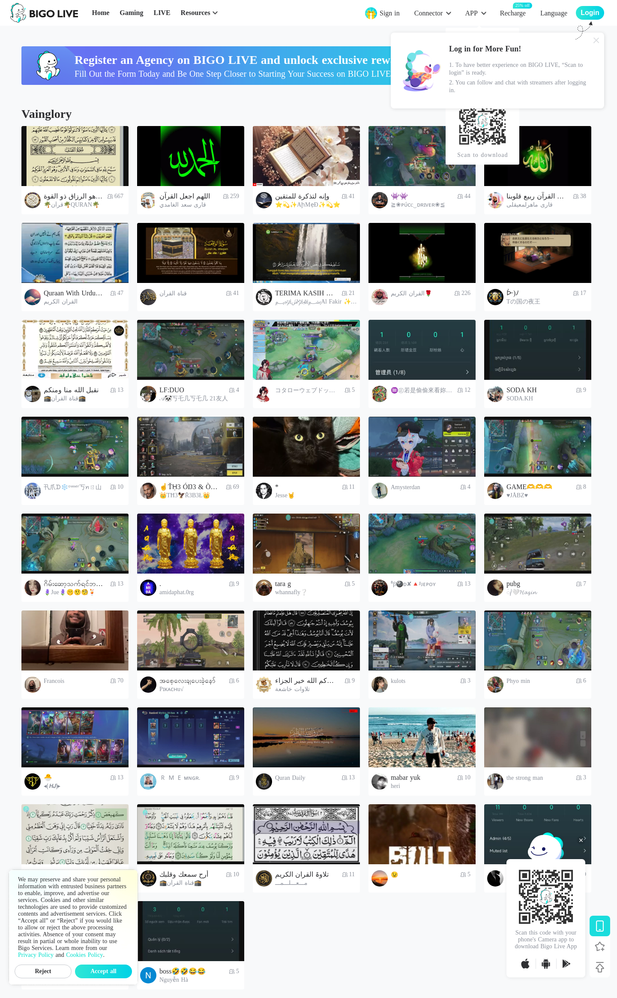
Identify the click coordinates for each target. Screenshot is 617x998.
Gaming (131, 12)
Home (100, 12)
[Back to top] (600, 967)
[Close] (596, 40)
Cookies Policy (84, 955)
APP (471, 13)
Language (553, 13)
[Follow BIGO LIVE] (600, 946)
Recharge (513, 13)
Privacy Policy (36, 955)
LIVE (161, 12)
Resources (195, 12)
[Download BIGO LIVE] (600, 926)
